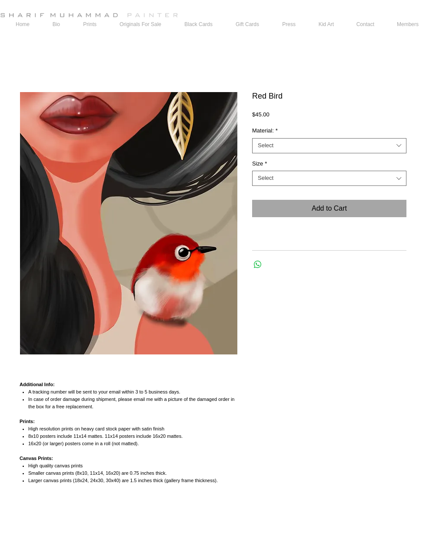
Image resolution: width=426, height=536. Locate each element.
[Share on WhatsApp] (258, 264)
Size (259, 163)
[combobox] (329, 145)
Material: (265, 130)
